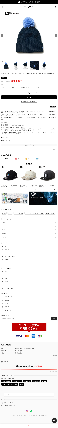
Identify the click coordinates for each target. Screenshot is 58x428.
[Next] (56, 35)
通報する (54, 149)
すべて (6, 158)
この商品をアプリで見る (29, 145)
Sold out (29, 97)
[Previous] (2, 35)
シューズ (4, 233)
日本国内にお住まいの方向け (29, 102)
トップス (4, 226)
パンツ (3, 229)
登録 (54, 318)
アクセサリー (5, 237)
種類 (2, 85)
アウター (4, 222)
